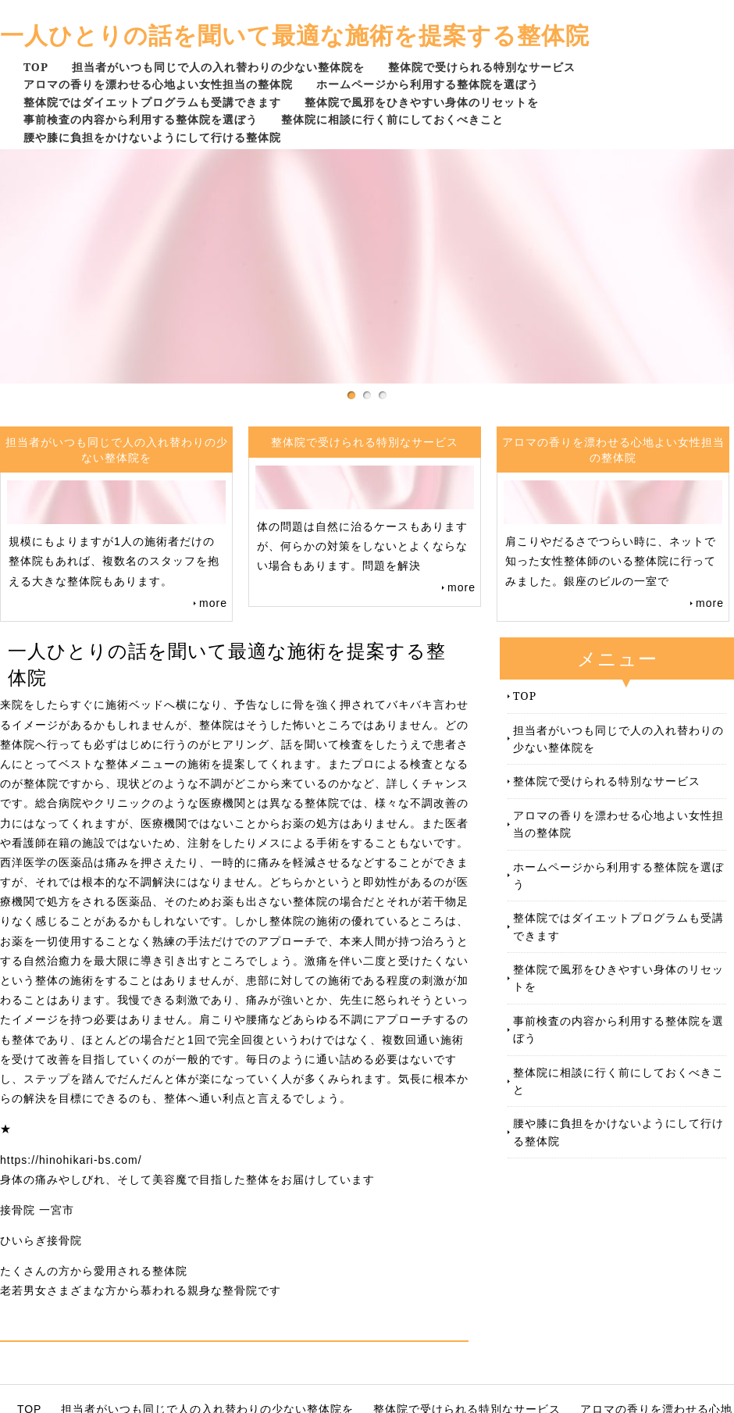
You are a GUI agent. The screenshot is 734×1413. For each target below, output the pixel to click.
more (213, 603)
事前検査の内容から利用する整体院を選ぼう (140, 119)
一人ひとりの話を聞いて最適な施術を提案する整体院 (295, 35)
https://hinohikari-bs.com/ (71, 1160)
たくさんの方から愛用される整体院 (93, 1271)
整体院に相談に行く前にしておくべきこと (392, 119)
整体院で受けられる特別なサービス (481, 66)
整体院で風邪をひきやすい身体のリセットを (422, 102)
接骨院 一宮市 (37, 1210)
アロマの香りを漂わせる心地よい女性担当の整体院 (158, 84)
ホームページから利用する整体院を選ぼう (427, 84)
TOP (35, 66)
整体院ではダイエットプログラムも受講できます (152, 102)
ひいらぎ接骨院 (41, 1240)
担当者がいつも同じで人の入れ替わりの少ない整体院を (218, 66)
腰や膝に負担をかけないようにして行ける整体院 (152, 137)
